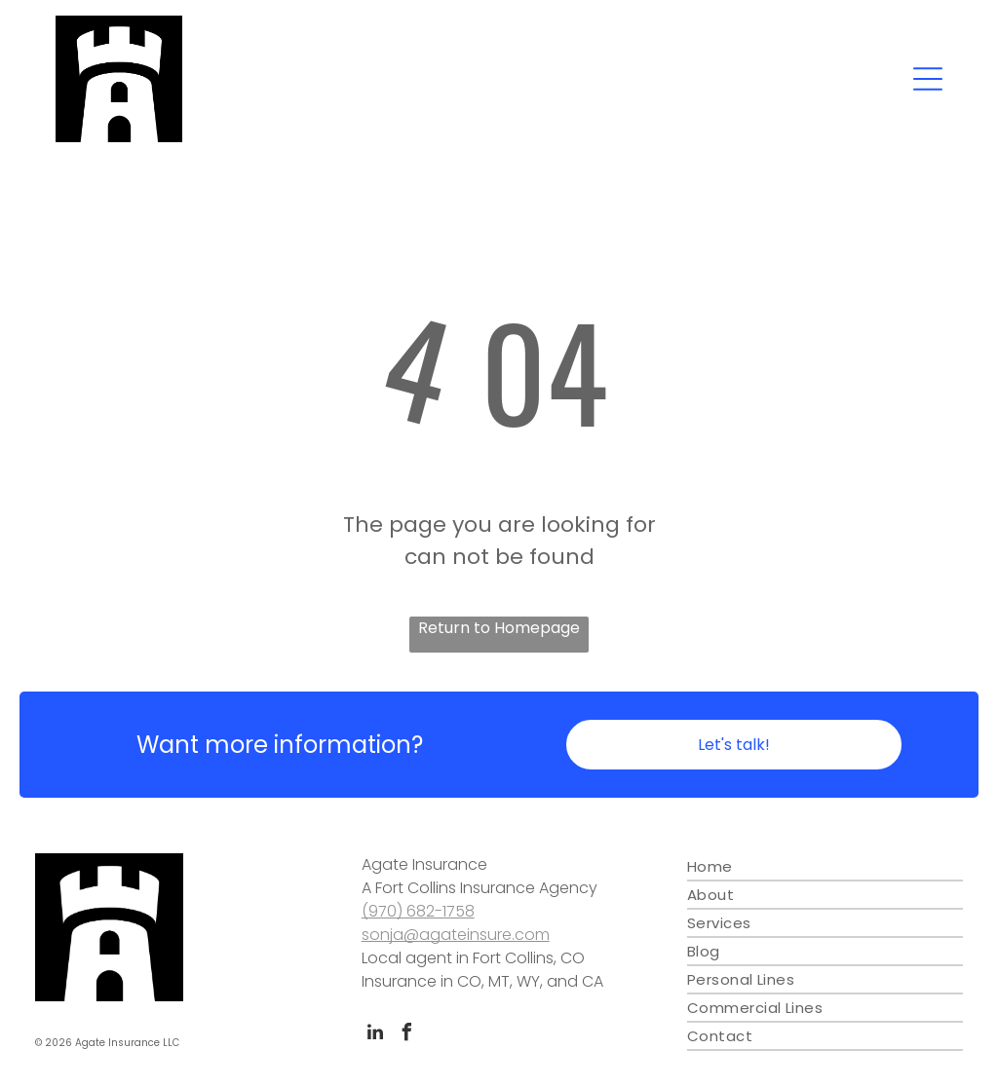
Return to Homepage (499, 628)
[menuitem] (825, 867)
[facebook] (407, 1035)
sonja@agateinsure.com (456, 934)
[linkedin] (375, 1035)
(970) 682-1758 (418, 911)
